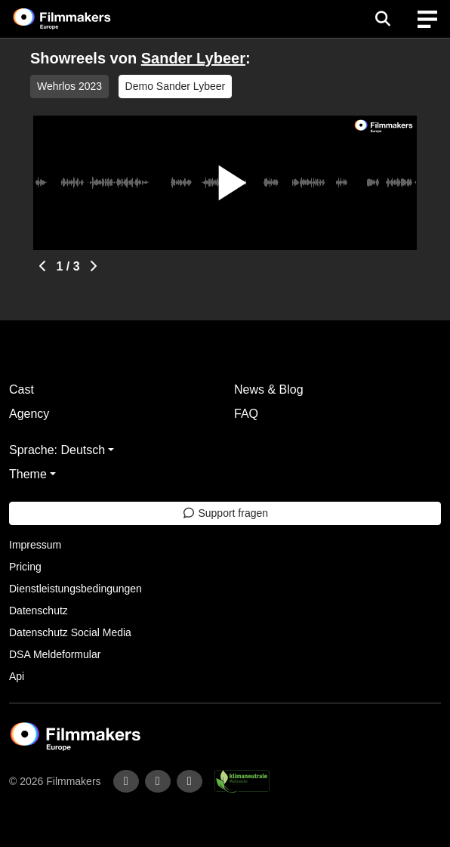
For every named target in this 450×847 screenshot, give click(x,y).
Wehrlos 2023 (69, 86)
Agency (29, 413)
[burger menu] (427, 19)
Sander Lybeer (193, 58)
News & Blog (269, 389)
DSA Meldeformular (54, 654)
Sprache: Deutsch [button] (57, 450)
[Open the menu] (382, 19)
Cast (21, 389)
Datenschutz (38, 610)
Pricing (25, 567)
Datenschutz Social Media (70, 632)
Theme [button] (28, 474)
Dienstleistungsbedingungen (75, 589)
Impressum (35, 545)
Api (16, 676)
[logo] (80, 19)
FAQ (246, 413)
